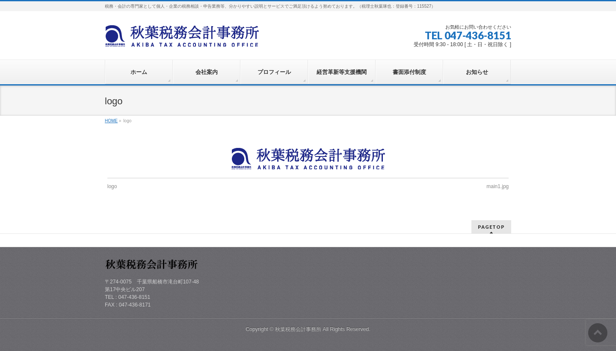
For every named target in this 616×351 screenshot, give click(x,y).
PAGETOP (491, 227)
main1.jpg (497, 186)
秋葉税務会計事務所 (298, 329)
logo (112, 186)
